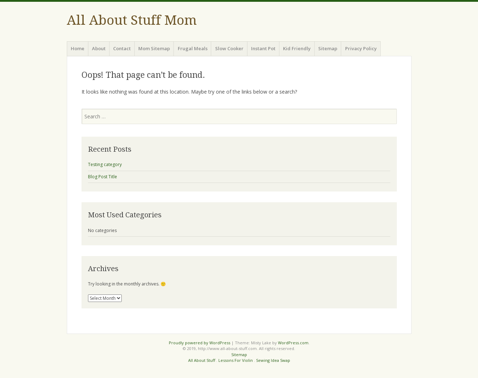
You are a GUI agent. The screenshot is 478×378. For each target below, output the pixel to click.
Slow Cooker (229, 48)
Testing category (105, 164)
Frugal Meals (193, 48)
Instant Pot (263, 48)
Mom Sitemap (154, 48)
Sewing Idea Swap (273, 360)
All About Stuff (201, 360)
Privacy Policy (361, 48)
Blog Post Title (102, 177)
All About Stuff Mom (132, 20)
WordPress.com (293, 342)
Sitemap (327, 48)
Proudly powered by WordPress (199, 342)
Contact (122, 48)
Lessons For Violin (235, 360)
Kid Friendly (297, 48)
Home (77, 48)
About (99, 48)
